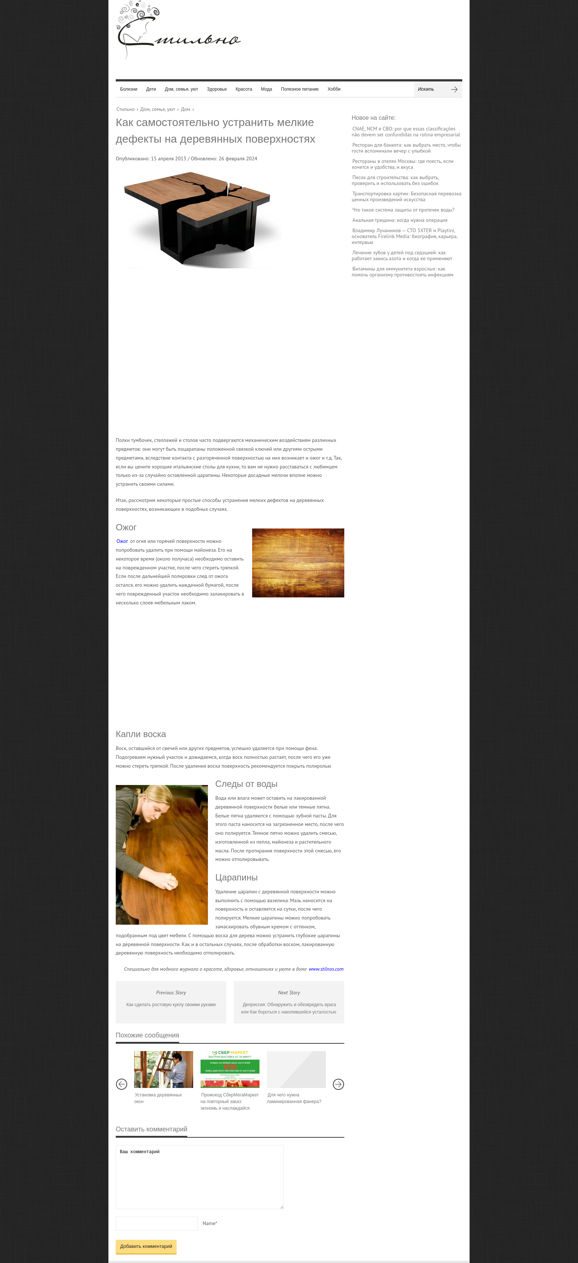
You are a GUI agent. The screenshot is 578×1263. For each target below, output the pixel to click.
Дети (151, 89)
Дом (186, 109)
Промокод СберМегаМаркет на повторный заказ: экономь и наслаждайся (230, 1101)
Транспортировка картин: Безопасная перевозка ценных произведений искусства (407, 196)
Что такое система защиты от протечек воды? (403, 209)
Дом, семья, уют (181, 89)
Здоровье (217, 89)
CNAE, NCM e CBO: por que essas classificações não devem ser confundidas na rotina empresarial (406, 131)
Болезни (128, 89)
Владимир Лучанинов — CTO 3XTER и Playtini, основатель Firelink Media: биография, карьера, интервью (404, 236)
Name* (210, 1223)
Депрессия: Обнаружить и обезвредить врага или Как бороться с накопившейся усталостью (288, 1008)
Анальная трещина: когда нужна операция (400, 220)
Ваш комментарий (200, 1177)
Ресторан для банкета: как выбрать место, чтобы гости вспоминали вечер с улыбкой (406, 148)
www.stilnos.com (326, 969)
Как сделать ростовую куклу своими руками (171, 1004)
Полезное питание (300, 89)
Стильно (125, 109)
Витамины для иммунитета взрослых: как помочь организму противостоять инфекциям (402, 271)
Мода (266, 89)
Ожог (122, 541)
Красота (244, 89)
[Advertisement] (223, 352)
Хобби (334, 89)
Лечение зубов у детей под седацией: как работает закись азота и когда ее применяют (402, 255)
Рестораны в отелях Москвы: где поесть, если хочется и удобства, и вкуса (402, 164)
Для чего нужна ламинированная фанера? (294, 1098)
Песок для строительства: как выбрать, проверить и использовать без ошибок (395, 180)
